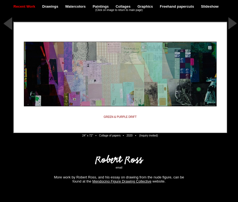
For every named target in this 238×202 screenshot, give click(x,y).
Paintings (101, 6)
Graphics (145, 6)
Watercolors (75, 6)
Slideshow (210, 6)
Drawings (50, 6)
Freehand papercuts (177, 6)
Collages (123, 6)
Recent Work (24, 6)
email (119, 167)
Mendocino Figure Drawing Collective (121, 181)
